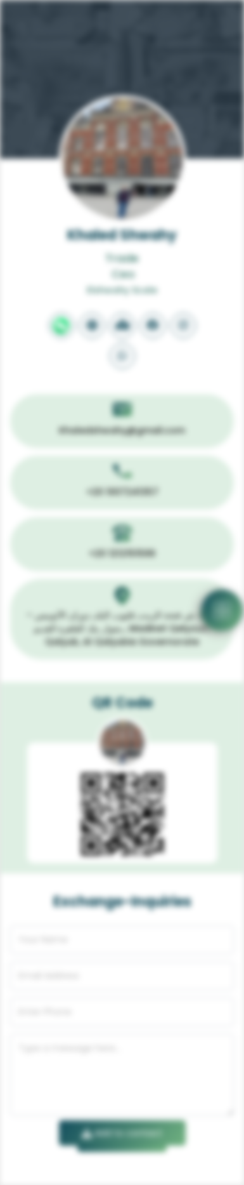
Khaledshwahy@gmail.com (122, 430)
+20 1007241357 (122, 492)
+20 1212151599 (122, 553)
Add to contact (122, 1133)
